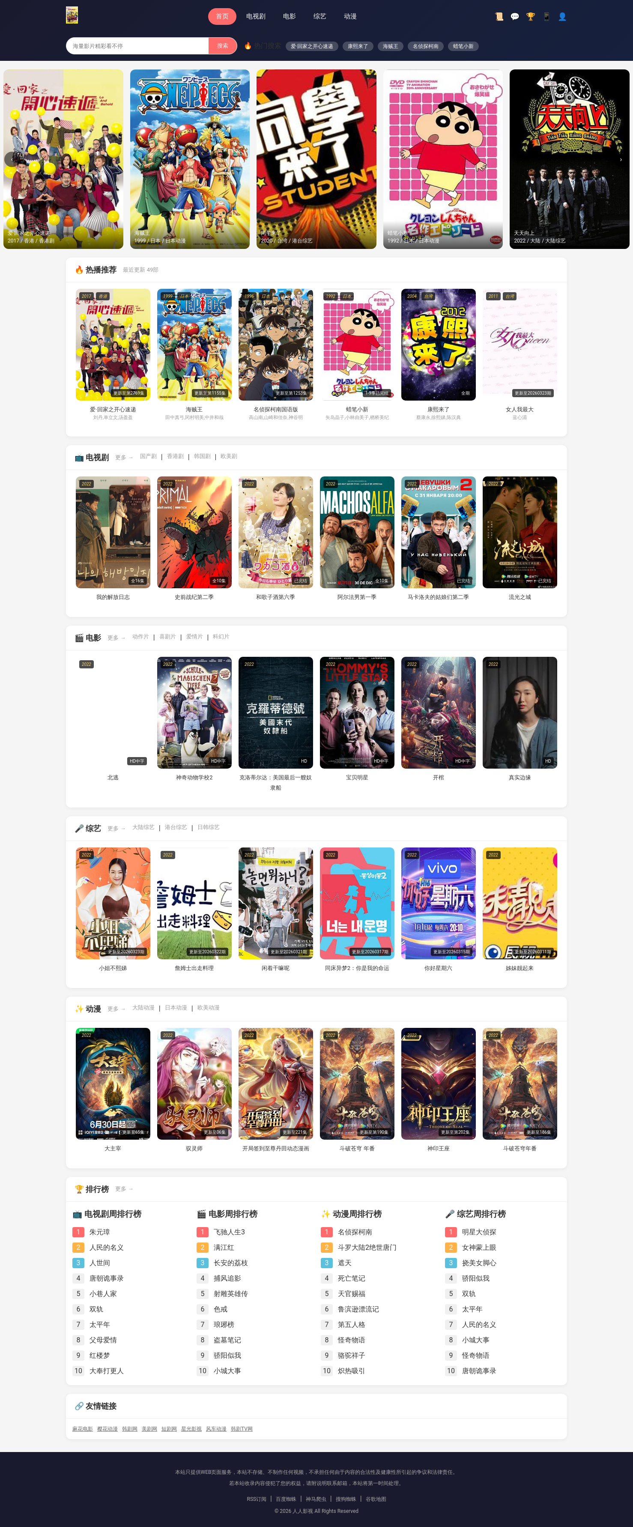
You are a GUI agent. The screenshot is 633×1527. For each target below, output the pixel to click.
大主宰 (113, 1148)
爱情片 (194, 636)
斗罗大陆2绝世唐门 (367, 1247)
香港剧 (175, 456)
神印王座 (438, 1148)
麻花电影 (82, 1429)
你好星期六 (438, 968)
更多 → (124, 457)
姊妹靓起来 (520, 968)
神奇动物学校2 (194, 777)
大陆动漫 (143, 1007)
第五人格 (351, 1324)
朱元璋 (100, 1232)
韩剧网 (129, 1429)
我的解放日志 (113, 597)
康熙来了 (358, 46)
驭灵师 (194, 1148)
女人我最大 (520, 409)
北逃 (113, 777)
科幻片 (221, 636)
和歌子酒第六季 (275, 597)
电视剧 (256, 16)
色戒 (220, 1309)
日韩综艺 (208, 827)
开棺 (438, 777)
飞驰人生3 (229, 1232)
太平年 (100, 1324)
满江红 (224, 1247)
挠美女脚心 (479, 1263)
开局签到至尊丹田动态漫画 (275, 1148)
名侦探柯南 (426, 46)
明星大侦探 (479, 1232)
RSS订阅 (256, 1499)
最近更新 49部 (140, 269)
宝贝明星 (357, 777)
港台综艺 (176, 827)
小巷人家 (103, 1294)
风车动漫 (216, 1429)
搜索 (222, 45)
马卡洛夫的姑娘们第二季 (438, 597)
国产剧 (148, 456)
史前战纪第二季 (194, 597)
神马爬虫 (316, 1499)
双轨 (96, 1309)
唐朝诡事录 (107, 1278)
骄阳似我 (227, 1355)
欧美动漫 (208, 1007)
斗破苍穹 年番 (357, 1148)
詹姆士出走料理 (194, 968)
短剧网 (169, 1429)
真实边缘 (520, 777)
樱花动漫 (107, 1429)
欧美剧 (229, 456)
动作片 (140, 636)
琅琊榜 (224, 1324)
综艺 (320, 16)
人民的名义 (107, 1247)
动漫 (350, 16)
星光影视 (191, 1429)
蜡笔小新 (463, 46)
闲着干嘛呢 (276, 968)
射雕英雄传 (231, 1294)
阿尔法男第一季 (356, 597)
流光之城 (520, 597)
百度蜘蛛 (286, 1499)
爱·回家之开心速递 (312, 46)
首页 (222, 16)
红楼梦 (100, 1355)
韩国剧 (202, 456)
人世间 (100, 1263)
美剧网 (149, 1429)
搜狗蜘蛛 (346, 1499)
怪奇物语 (351, 1340)
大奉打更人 (107, 1371)
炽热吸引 (351, 1371)
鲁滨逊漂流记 (358, 1309)
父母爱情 (103, 1340)
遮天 (345, 1263)
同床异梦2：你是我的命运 (357, 968)
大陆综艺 (143, 827)
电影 (289, 16)
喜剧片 (167, 636)
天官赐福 (351, 1294)
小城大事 (227, 1371)
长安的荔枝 (231, 1263)
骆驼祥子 (351, 1355)
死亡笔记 (351, 1278)
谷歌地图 (376, 1499)
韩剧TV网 (242, 1429)
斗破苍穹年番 (520, 1148)
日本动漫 (176, 1007)
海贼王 (390, 46)
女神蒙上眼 (479, 1247)
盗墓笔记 (227, 1340)
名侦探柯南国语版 (276, 409)
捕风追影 (227, 1278)
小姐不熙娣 (113, 968)
